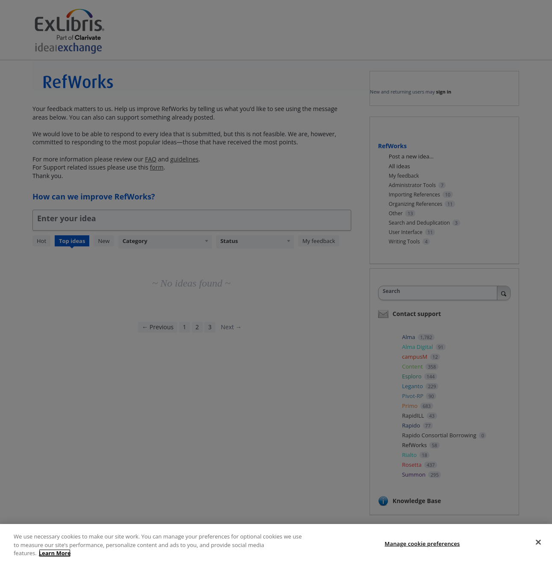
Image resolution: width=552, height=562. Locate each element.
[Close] (538, 551)
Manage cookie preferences (422, 553)
